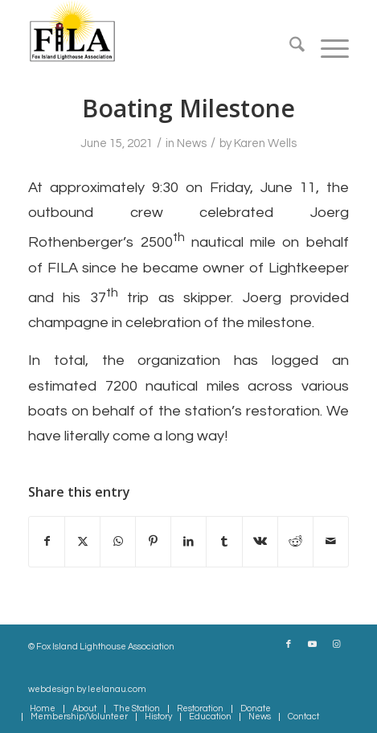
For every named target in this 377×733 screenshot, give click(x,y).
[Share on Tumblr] (224, 542)
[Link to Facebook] (289, 645)
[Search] (289, 48)
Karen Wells (265, 143)
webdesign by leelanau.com (87, 689)
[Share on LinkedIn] (188, 542)
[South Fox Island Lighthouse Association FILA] (156, 32)
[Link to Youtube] (313, 645)
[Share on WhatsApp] (117, 542)
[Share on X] (82, 542)
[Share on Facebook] (46, 542)
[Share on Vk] (260, 542)
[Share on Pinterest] (153, 542)
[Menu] (327, 48)
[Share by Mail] (330, 542)
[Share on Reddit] (295, 542)
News (192, 143)
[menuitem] (289, 48)
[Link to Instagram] (337, 645)
